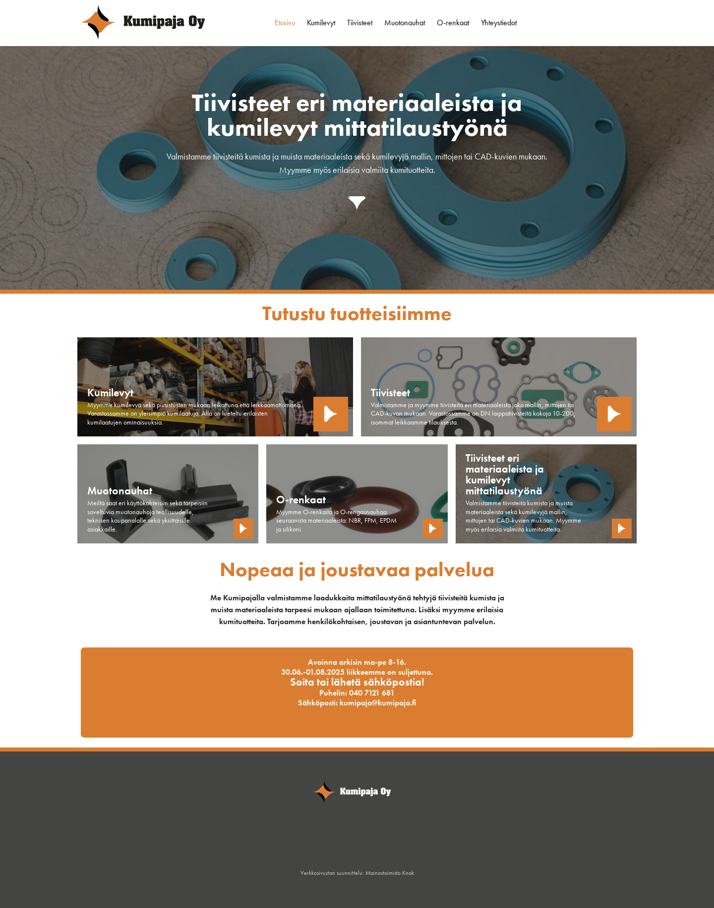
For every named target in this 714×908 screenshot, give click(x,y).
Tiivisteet (359, 22)
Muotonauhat (404, 22)
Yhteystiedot (499, 22)
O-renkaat (453, 22)
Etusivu (285, 22)
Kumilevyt (321, 22)
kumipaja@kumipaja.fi (378, 702)
